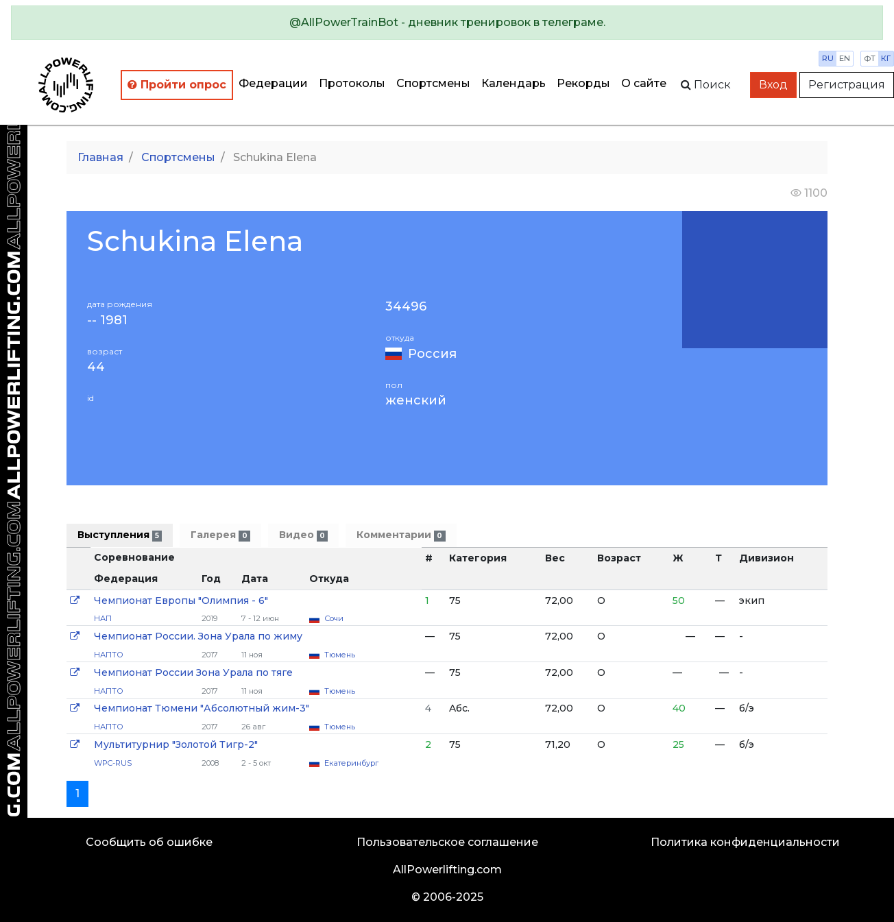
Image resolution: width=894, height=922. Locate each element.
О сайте (643, 83)
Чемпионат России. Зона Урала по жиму (198, 636)
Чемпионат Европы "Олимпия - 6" (181, 600)
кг (886, 58)
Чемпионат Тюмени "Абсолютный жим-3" (201, 708)
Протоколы (352, 83)
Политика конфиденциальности (745, 842)
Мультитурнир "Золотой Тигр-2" (176, 744)
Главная (100, 157)
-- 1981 (107, 320)
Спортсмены (433, 83)
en (844, 58)
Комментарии (401, 535)
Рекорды (583, 83)
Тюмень (339, 654)
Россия (432, 353)
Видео (303, 535)
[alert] (447, 22)
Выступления (119, 535)
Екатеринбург (351, 763)
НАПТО (108, 654)
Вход (773, 84)
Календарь (513, 83)
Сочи (333, 618)
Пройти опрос (177, 84)
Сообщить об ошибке (149, 842)
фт (869, 58)
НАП (103, 618)
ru (828, 58)
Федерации (273, 83)
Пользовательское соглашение (447, 842)
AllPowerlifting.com (447, 869)
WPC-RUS (113, 763)
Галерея (220, 535)
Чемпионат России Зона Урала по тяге (193, 672)
